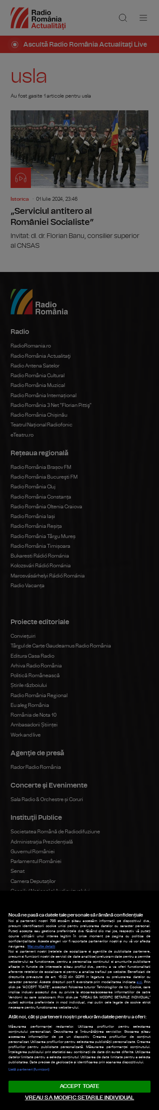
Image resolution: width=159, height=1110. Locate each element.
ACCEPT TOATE (80, 1086)
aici (139, 982)
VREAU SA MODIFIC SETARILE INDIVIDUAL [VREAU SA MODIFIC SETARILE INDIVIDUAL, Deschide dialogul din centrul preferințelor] (79, 1098)
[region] (79, 1000)
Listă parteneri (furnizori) (28, 1069)
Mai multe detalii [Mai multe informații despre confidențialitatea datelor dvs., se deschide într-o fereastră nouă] (41, 946)
